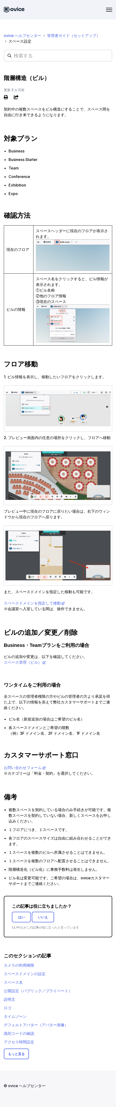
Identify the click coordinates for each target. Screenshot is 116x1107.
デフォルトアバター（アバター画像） (36, 1025)
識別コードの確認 (19, 1033)
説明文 (9, 999)
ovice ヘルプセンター (22, 35)
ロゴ (7, 1007)
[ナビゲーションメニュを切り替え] (109, 10)
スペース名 (13, 982)
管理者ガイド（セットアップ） (73, 35)
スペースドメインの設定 (25, 973)
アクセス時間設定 (19, 1042)
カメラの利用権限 (19, 965)
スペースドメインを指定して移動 (32, 603)
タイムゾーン (15, 1016)
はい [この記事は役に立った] (21, 917)
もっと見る (16, 1054)
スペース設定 (20, 41)
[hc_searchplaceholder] (58, 56)
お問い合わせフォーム (23, 767)
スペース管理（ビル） (23, 662)
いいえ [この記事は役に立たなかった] (43, 917)
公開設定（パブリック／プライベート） (38, 990)
